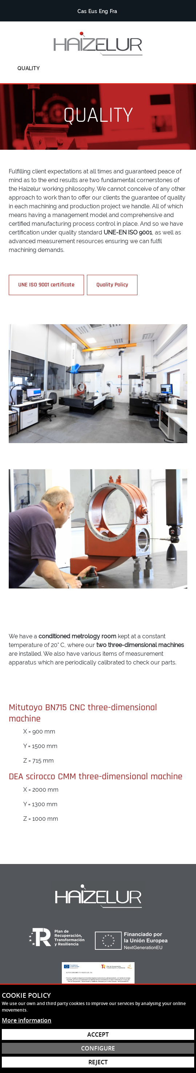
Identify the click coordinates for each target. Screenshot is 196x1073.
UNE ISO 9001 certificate (46, 285)
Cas (82, 11)
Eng (103, 11)
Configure (98, 1048)
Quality (28, 68)
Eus (92, 11)
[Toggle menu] (177, 68)
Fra (113, 11)
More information (26, 1020)
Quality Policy (112, 285)
